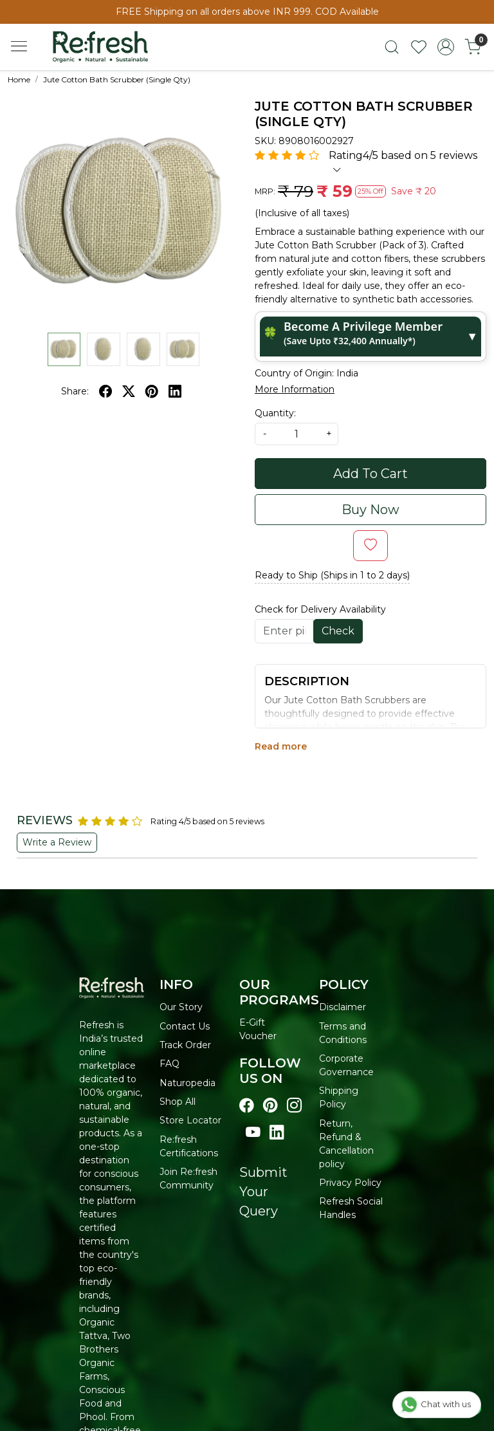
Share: (75, 391)
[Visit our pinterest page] (270, 1105)
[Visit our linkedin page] (277, 1132)
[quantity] (296, 434)
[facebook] (105, 391)
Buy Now (370, 509)
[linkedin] (175, 391)
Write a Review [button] (57, 842)
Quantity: (275, 413)
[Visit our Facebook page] (246, 1105)
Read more (281, 746)
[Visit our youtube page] (253, 1132)
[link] (391, 47)
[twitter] (128, 391)
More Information (294, 389)
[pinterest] (151, 391)
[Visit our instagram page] (294, 1105)
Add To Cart (370, 473)
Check (338, 631)
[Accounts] (445, 47)
